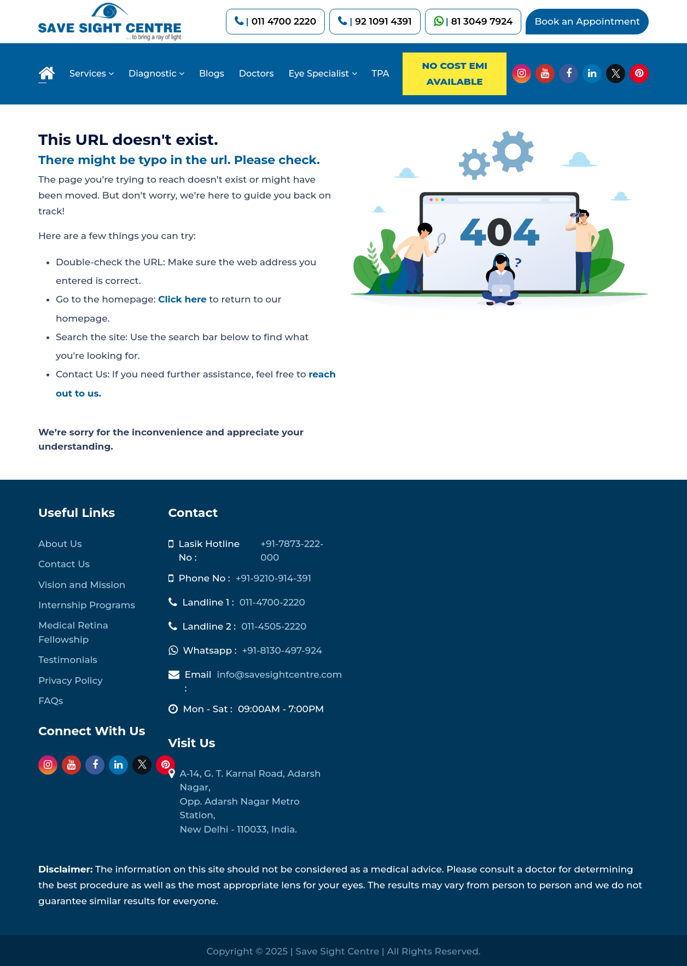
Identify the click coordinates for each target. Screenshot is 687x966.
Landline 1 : (208, 600)
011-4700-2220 (273, 600)
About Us (60, 542)
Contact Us (64, 562)
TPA (380, 73)
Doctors (256, 73)
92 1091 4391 (383, 21)
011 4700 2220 (284, 21)
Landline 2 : (209, 624)
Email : (198, 680)
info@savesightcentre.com (280, 672)
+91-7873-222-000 (292, 549)
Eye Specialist (322, 73)
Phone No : (204, 576)
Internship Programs (87, 603)
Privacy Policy (70, 678)
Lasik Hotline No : (209, 549)
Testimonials (67, 658)
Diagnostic (156, 73)
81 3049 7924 (482, 21)
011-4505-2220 (274, 624)
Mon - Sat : (207, 707)
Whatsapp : (210, 648)
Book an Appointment (587, 21)
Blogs (211, 73)
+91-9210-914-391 (274, 576)
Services (91, 73)
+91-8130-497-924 (282, 648)
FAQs (50, 699)
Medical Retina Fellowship (73, 631)
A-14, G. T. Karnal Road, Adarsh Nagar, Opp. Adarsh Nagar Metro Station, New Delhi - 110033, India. (251, 799)
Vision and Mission (82, 583)
